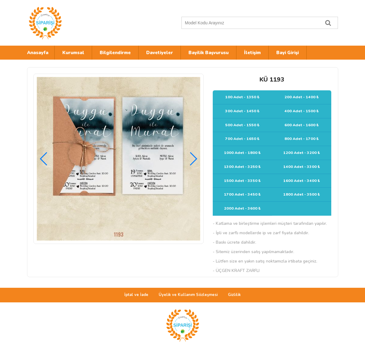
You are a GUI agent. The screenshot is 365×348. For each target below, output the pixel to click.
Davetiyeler (159, 53)
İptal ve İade (136, 295)
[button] (193, 158)
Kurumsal (73, 53)
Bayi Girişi (287, 53)
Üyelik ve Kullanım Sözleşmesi (188, 295)
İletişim (252, 53)
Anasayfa (37, 53)
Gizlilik (234, 295)
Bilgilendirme (115, 53)
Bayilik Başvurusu (208, 53)
